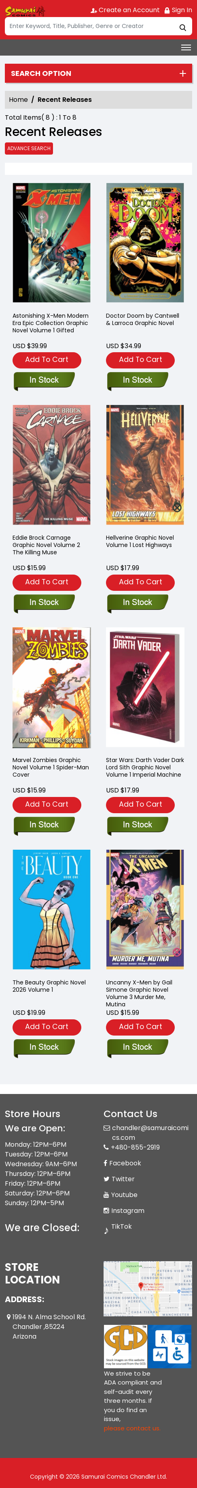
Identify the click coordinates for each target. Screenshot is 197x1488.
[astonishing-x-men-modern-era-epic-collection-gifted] (52, 244)
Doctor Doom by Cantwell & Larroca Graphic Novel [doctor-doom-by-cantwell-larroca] (142, 319)
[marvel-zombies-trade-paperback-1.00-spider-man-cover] (44, 825)
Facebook (125, 1163)
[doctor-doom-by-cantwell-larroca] (145, 244)
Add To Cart (46, 359)
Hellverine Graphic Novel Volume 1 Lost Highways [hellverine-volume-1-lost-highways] (140, 541)
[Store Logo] (25, 10)
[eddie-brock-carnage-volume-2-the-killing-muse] (44, 603)
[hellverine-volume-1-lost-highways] (137, 603)
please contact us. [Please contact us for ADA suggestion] (132, 1428)
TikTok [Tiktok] (121, 1226)
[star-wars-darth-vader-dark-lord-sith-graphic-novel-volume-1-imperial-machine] (137, 825)
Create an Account (125, 10)
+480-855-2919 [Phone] (135, 1147)
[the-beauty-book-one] (44, 1048)
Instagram (127, 1210)
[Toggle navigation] (186, 47)
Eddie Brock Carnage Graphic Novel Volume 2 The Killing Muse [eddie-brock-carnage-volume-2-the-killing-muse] (46, 545)
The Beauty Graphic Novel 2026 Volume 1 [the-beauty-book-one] (49, 986)
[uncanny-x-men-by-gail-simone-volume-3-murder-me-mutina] (137, 1048)
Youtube (124, 1194)
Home (18, 99)
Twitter (123, 1179)
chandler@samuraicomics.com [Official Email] (150, 1132)
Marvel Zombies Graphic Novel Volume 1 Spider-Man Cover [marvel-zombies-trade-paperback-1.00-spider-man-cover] (51, 767)
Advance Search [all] (29, 148)
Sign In (178, 10)
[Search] (98, 26)
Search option (41, 73)
